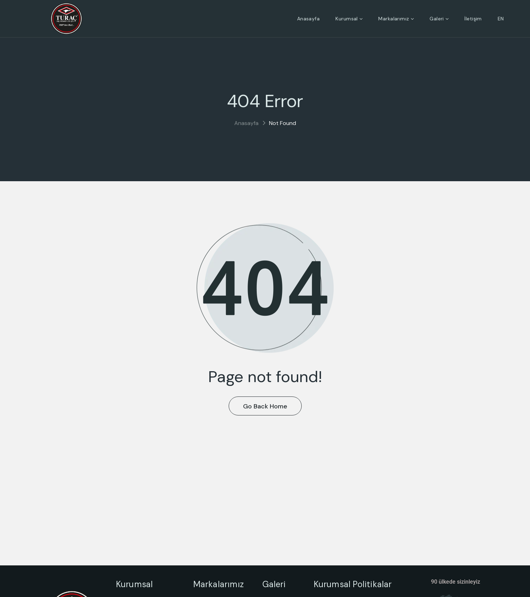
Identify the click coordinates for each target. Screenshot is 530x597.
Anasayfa (246, 123)
